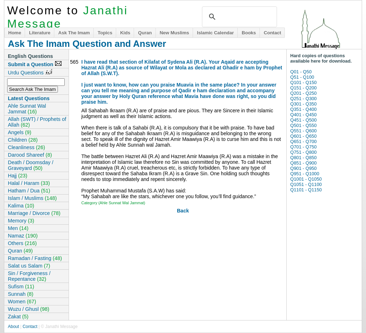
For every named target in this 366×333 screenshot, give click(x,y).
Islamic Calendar (215, 32)
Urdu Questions (30, 72)
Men (18, 228)
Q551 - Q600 (303, 130)
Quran (145, 32)
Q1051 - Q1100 (306, 184)
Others (22, 243)
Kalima (21, 206)
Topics (105, 32)
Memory (21, 221)
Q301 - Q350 (303, 104)
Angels (19, 132)
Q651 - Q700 (303, 141)
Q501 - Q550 (303, 125)
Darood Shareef (30, 155)
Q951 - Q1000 (304, 173)
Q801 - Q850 (303, 157)
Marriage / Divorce (34, 213)
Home (14, 32)
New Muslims (174, 32)
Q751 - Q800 (303, 152)
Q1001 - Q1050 (306, 179)
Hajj (17, 175)
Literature (39, 32)
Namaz (23, 236)
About (13, 326)
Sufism (21, 286)
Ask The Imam (74, 32)
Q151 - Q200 (303, 87)
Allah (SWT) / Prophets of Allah (37, 122)
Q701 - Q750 (303, 147)
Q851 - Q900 (303, 163)
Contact (272, 32)
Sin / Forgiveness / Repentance (29, 276)
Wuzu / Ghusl (28, 309)
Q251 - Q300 (303, 98)
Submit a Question (35, 64)
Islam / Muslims (32, 198)
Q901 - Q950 (303, 168)
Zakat (18, 316)
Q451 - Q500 (303, 120)
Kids (125, 32)
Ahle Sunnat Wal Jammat (27, 108)
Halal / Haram (29, 183)
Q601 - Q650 (303, 136)
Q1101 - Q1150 (306, 189)
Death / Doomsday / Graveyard (30, 165)
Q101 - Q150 (303, 82)
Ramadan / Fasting (35, 258)
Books (249, 32)
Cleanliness (26, 147)
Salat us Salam (29, 266)
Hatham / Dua (29, 191)
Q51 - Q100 (302, 77)
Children (23, 140)
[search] (238, 17)
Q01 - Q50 (301, 71)
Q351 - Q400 (303, 109)
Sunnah (20, 294)
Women (22, 301)
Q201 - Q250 (303, 93)
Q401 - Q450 (303, 114)
